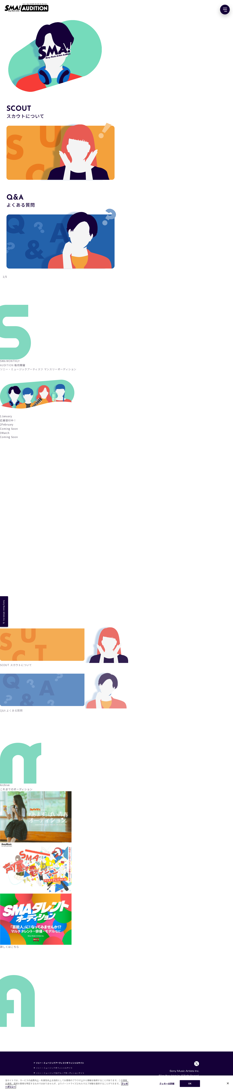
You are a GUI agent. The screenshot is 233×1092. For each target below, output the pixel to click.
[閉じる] (227, 1083)
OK (189, 1083)
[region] (116, 1083)
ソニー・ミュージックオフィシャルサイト (53, 1067)
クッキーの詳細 (166, 1083)
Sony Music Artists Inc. (4, 612)
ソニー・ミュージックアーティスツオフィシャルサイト (59, 1062)
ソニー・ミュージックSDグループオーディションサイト (59, 1073)
